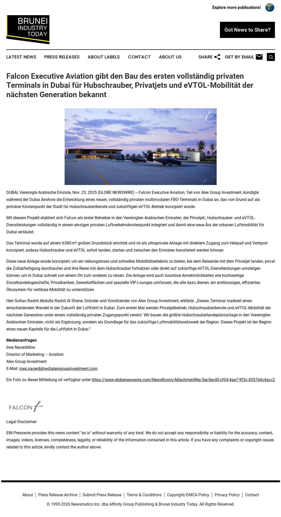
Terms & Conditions (144, 494)
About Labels (104, 57)
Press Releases (62, 57)
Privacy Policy (227, 494)
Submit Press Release (102, 494)
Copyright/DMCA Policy (188, 494)
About (27, 494)
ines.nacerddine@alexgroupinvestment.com (59, 368)
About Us (170, 57)
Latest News (21, 57)
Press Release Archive (57, 494)
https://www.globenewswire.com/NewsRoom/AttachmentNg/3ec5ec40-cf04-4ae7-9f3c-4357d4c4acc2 (183, 379)
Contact (139, 57)
